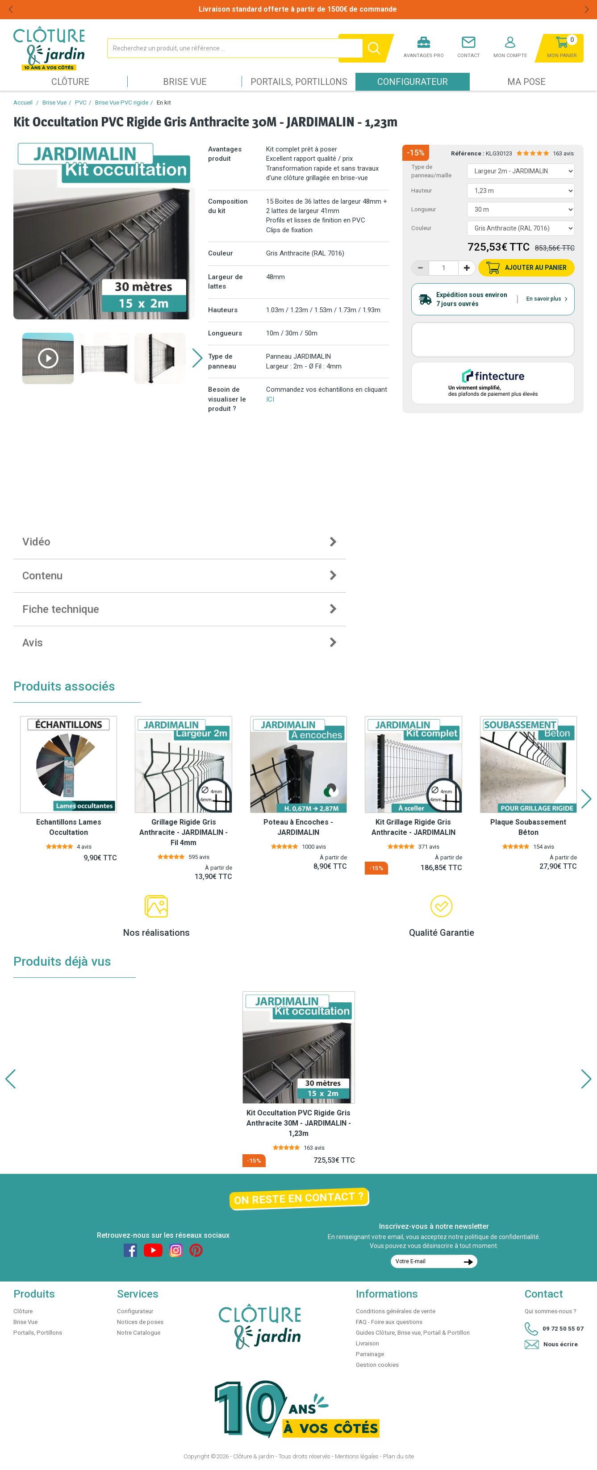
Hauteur (421, 190)
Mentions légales (357, 1456)
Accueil (23, 102)
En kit (164, 102)
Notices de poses (140, 1322)
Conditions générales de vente (395, 1311)
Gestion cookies (377, 1364)
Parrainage (370, 1354)
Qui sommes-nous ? (550, 1311)
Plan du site (398, 1456)
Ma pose (526, 81)
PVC (81, 102)
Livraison (367, 1343)
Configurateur (412, 81)
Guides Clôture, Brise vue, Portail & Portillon (413, 1332)
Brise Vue (185, 81)
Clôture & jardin (253, 1456)
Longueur (423, 209)
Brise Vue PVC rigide (121, 102)
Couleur (421, 228)
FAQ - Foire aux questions (389, 1322)
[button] (198, 358)
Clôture (70, 81)
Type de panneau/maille (431, 171)
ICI (270, 399)
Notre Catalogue (138, 1332)
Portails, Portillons (298, 81)
